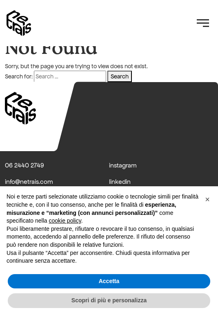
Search (120, 76)
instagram (123, 165)
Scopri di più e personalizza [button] (109, 300)
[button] (207, 199)
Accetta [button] (109, 281)
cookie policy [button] (65, 220)
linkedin (120, 181)
